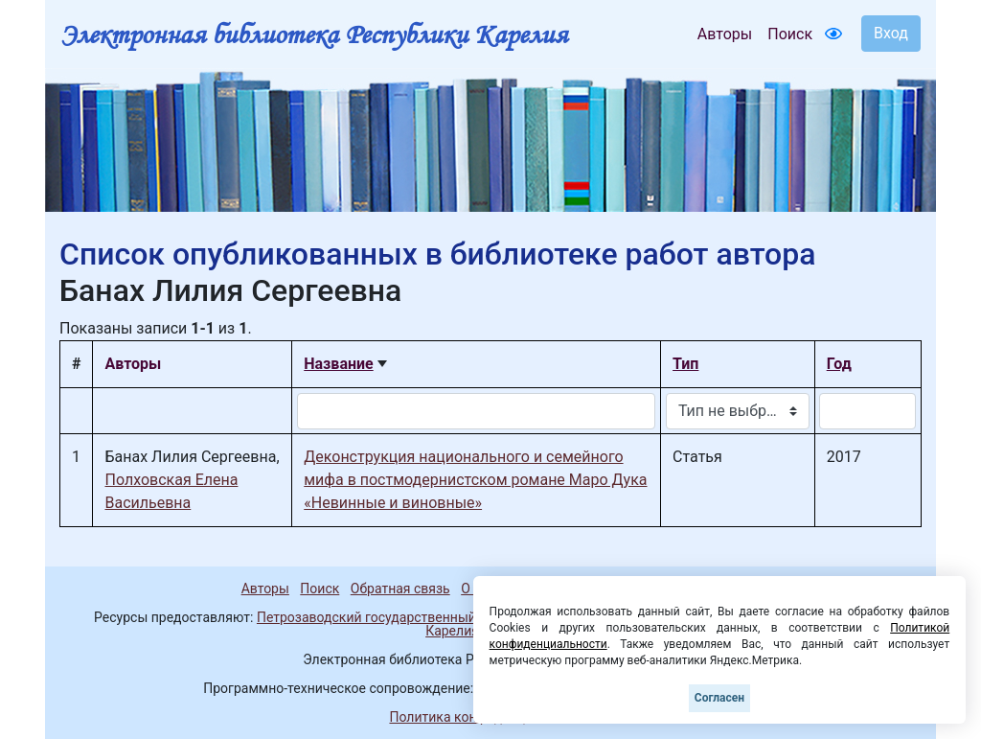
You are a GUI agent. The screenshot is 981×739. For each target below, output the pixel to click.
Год (839, 364)
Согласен (719, 697)
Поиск (789, 34)
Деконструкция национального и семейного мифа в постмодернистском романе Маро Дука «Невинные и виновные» (475, 480)
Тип (685, 364)
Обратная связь (400, 588)
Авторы (724, 34)
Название (338, 364)
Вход (891, 33)
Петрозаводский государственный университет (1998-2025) (445, 617)
